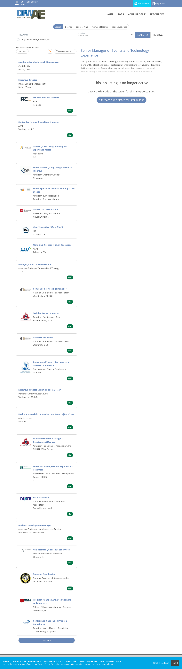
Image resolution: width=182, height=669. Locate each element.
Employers (159, 3)
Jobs (121, 14)
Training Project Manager (46, 313)
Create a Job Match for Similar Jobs (121, 100)
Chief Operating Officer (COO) (48, 227)
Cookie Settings (161, 663)
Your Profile (137, 14)
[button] (158, 35)
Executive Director (27, 79)
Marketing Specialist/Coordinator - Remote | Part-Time (46, 414)
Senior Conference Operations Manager (38, 122)
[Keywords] (46, 35)
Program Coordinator (44, 574)
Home (110, 14)
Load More (46, 640)
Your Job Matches (100, 26)
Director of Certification (45, 209)
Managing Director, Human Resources (52, 244)
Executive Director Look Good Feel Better (39, 389)
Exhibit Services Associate (46, 97)
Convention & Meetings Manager (49, 288)
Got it (175, 663)
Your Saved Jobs (119, 26)
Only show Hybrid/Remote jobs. (36, 39)
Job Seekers (141, 3)
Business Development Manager (34, 525)
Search (58, 26)
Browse (68, 26)
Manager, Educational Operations (35, 264)
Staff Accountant (41, 497)
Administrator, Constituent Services (51, 549)
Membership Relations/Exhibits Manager (38, 62)
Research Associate (43, 337)
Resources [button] (157, 14)
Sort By (22, 51)
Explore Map (82, 26)
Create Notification (65, 51)
